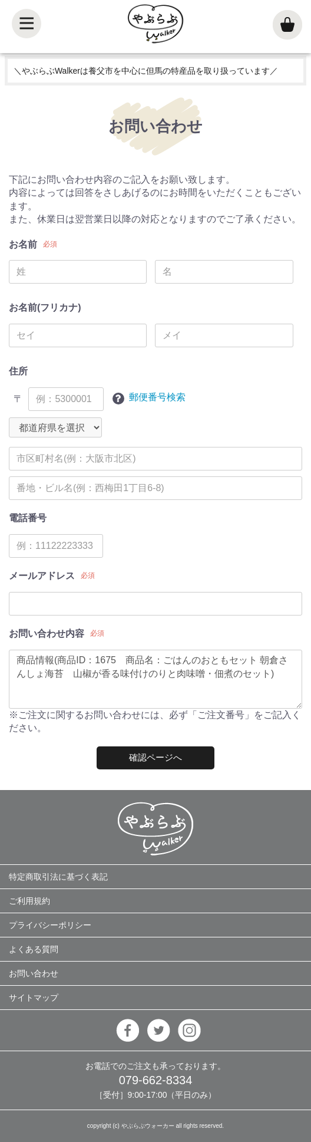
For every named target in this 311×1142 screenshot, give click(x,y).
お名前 (23, 244)
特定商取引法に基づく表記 (58, 876)
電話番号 (28, 518)
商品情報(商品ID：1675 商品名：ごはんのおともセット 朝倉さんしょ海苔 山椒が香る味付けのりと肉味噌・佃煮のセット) (155, 679)
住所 (18, 371)
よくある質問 (33, 949)
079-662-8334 (156, 1080)
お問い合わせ (33, 973)
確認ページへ (155, 757)
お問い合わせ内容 (46, 633)
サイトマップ (33, 997)
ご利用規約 (29, 901)
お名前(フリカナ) (45, 307)
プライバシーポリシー (50, 925)
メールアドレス (42, 576)
